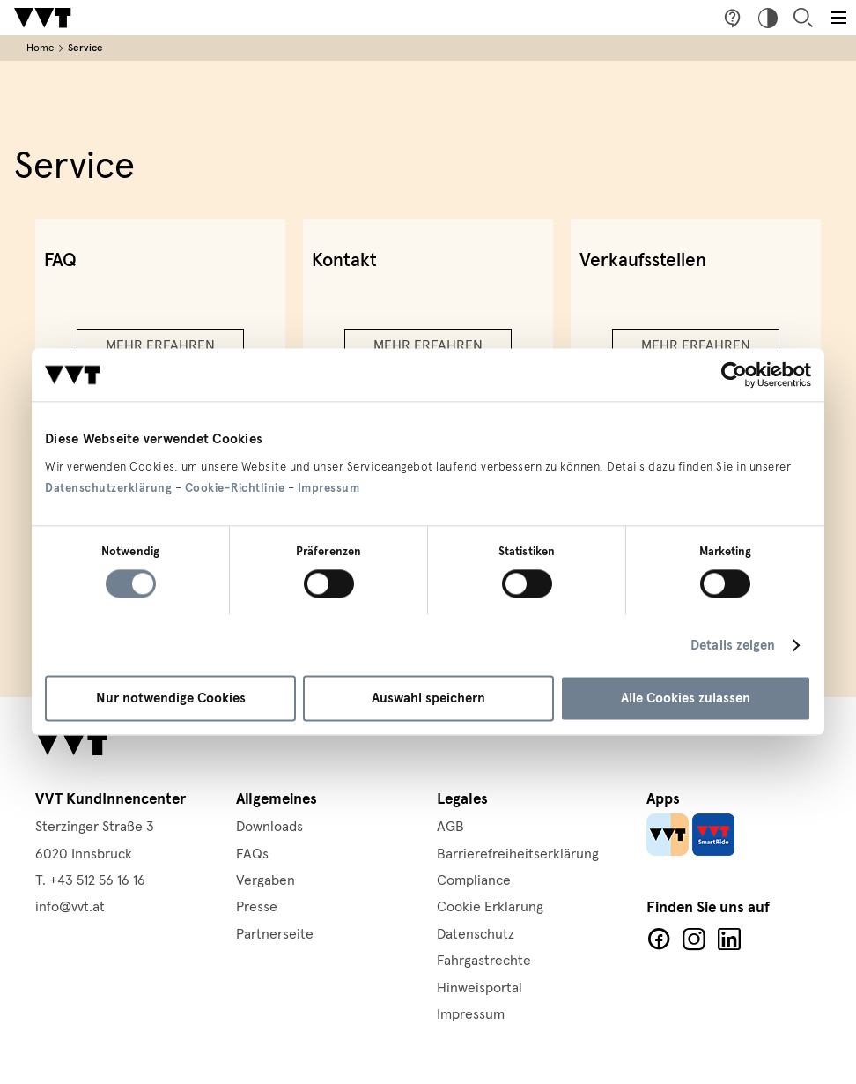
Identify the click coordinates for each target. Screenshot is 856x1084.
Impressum (329, 488)
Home (40, 48)
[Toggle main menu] (838, 17)
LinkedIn (729, 939)
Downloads (269, 827)
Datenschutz (475, 934)
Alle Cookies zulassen (685, 699)
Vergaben (265, 880)
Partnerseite (275, 934)
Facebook (658, 939)
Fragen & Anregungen (732, 17)
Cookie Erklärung (490, 907)
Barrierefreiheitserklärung (518, 854)
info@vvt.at (70, 907)
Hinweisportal (479, 988)
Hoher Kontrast (768, 17)
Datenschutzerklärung (108, 488)
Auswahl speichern (428, 699)
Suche (803, 17)
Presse (256, 907)
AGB (450, 827)
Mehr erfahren (160, 345)
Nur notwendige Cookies (171, 699)
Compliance (474, 880)
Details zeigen (732, 645)
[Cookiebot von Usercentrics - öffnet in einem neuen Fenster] (734, 374)
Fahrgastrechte (484, 961)
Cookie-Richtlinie (235, 488)
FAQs (252, 854)
